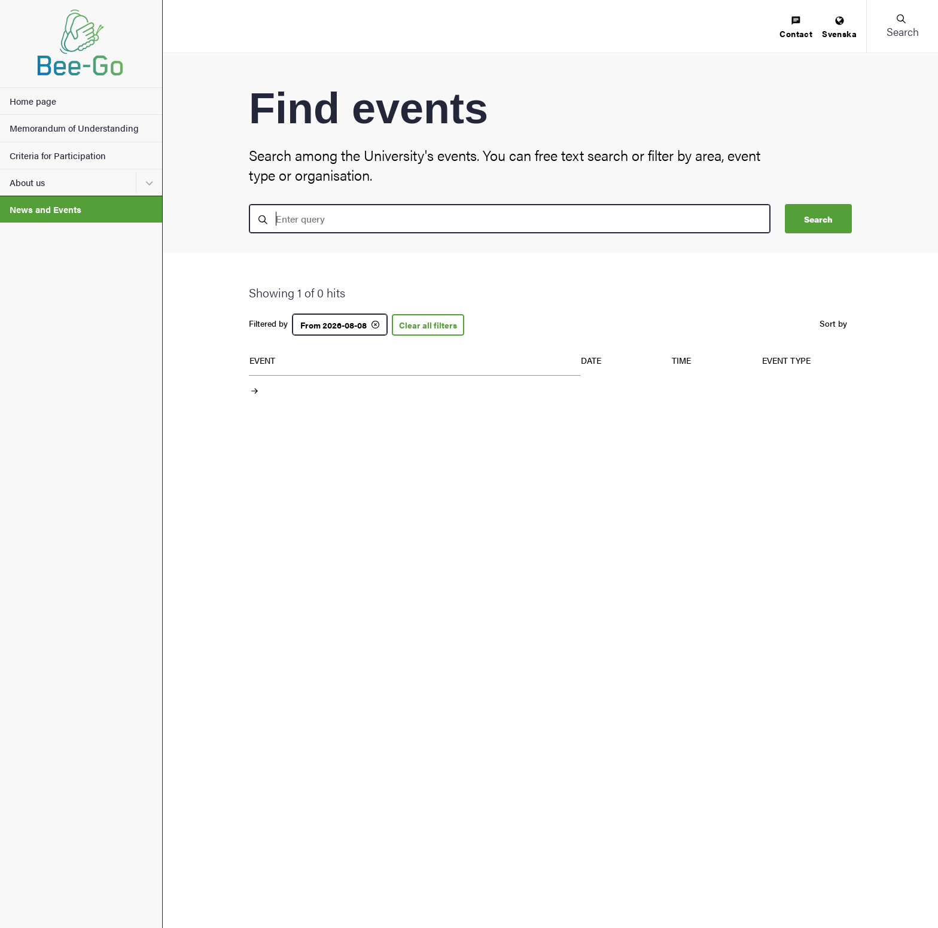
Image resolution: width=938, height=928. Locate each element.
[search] (509, 218)
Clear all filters (428, 325)
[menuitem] (796, 27)
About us (27, 182)
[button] (902, 26)
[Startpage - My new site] (81, 43)
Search (818, 219)
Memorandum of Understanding (74, 127)
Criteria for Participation (58, 155)
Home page (33, 101)
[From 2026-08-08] (340, 324)
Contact (795, 27)
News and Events (45, 209)
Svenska (839, 27)
